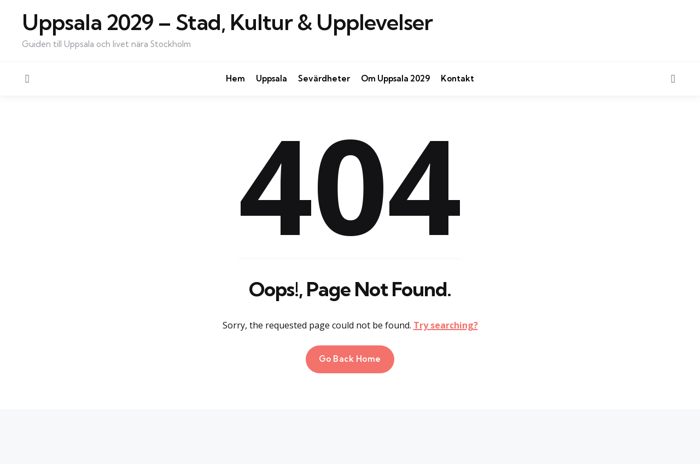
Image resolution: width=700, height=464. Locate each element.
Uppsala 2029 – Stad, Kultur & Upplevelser (227, 22)
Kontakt (457, 78)
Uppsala (271, 78)
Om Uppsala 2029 (395, 78)
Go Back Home (350, 359)
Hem (235, 78)
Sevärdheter (324, 78)
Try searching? (445, 325)
